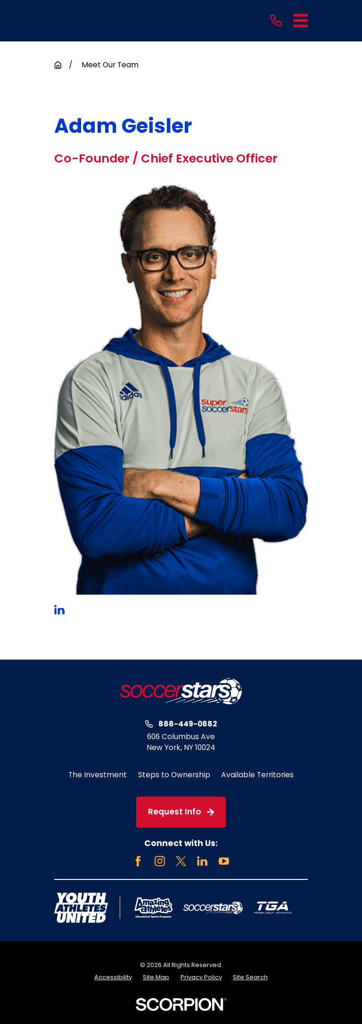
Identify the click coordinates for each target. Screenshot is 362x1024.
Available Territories (257, 775)
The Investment (97, 775)
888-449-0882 (187, 724)
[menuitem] (113, 977)
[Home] (181, 690)
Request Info (181, 811)
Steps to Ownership (174, 775)
